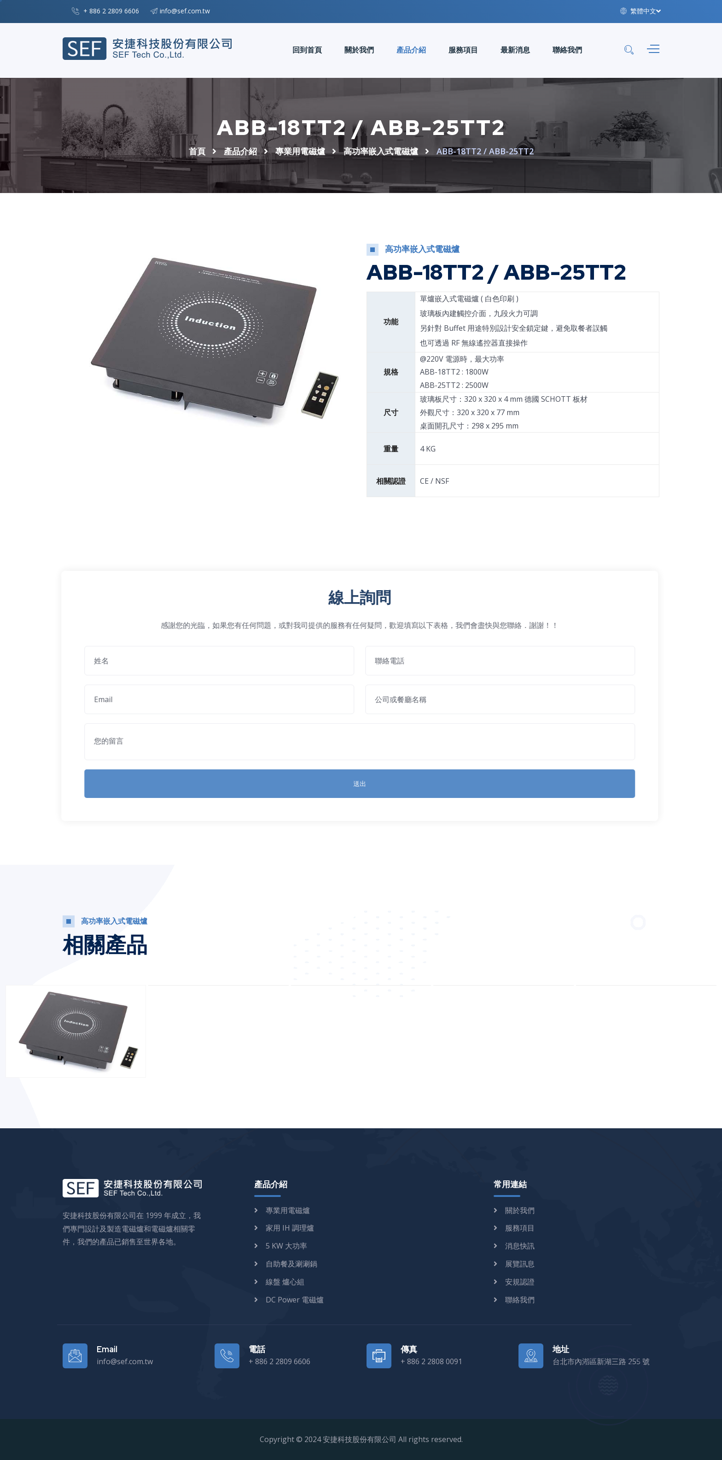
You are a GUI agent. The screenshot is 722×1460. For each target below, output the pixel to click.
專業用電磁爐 (300, 151)
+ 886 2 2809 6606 (111, 10)
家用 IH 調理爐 (290, 1228)
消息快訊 (520, 1246)
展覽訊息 (520, 1264)
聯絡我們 (567, 50)
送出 (354, 783)
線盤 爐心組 (285, 1282)
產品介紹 (411, 50)
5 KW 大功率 (286, 1246)
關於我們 (359, 50)
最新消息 (515, 50)
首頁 (197, 151)
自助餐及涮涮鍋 (291, 1264)
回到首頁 (307, 50)
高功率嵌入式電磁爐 (381, 151)
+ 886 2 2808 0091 (431, 1361)
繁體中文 (638, 10)
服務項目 (463, 50)
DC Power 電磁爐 (295, 1300)
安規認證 (520, 1282)
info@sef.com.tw (185, 10)
